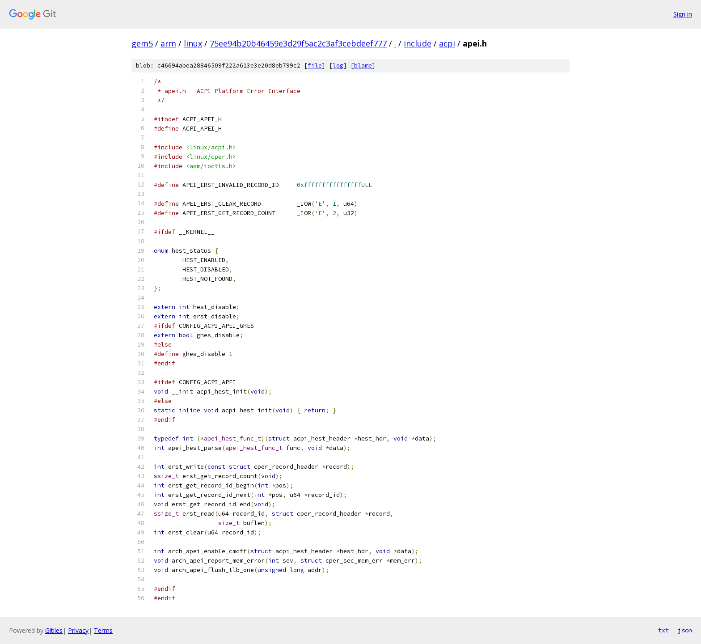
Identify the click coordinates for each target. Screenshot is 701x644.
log (338, 65)
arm (168, 43)
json (685, 630)
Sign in (682, 14)
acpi (447, 43)
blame (363, 65)
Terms (103, 630)
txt (663, 630)
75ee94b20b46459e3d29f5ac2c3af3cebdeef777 (298, 43)
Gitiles (54, 630)
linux (193, 43)
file (315, 65)
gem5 (142, 43)
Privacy (78, 630)
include (417, 43)
